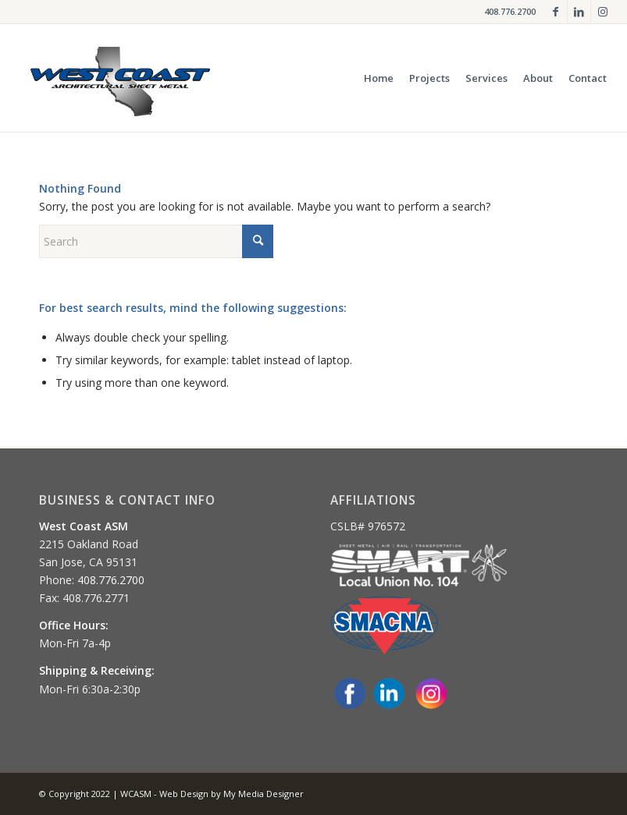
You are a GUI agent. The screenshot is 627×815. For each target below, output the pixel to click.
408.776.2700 (510, 11)
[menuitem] (378, 78)
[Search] (156, 241)
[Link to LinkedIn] (579, 11)
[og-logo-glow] (120, 78)
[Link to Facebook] (555, 11)
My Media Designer (263, 793)
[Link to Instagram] (603, 11)
